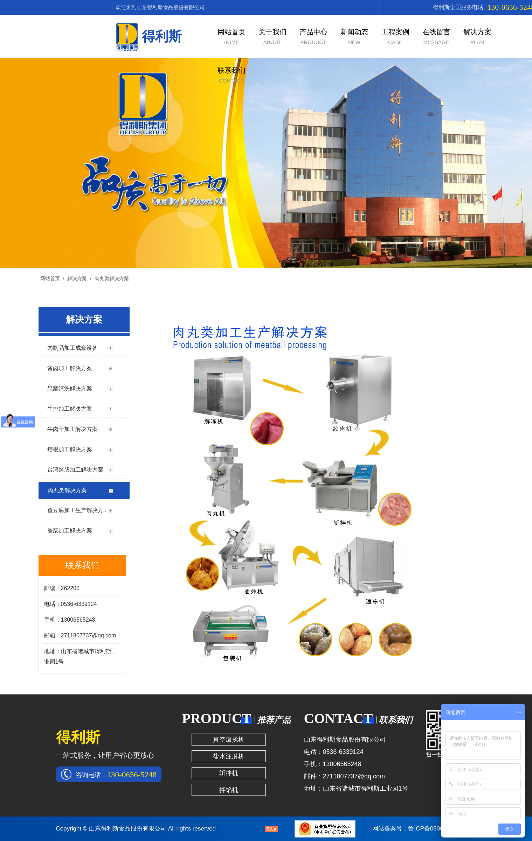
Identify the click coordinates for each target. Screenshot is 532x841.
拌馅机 (228, 789)
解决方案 (77, 278)
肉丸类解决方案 (111, 278)
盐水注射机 (228, 756)
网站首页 (50, 278)
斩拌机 (228, 773)
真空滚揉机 (228, 739)
